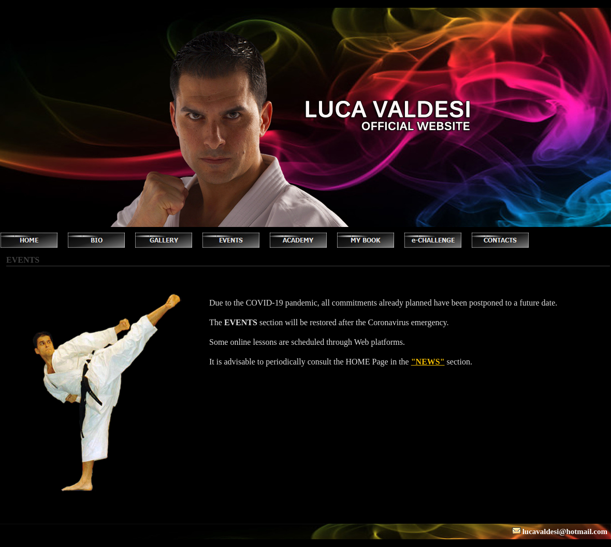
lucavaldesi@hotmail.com (564, 531)
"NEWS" (428, 361)
